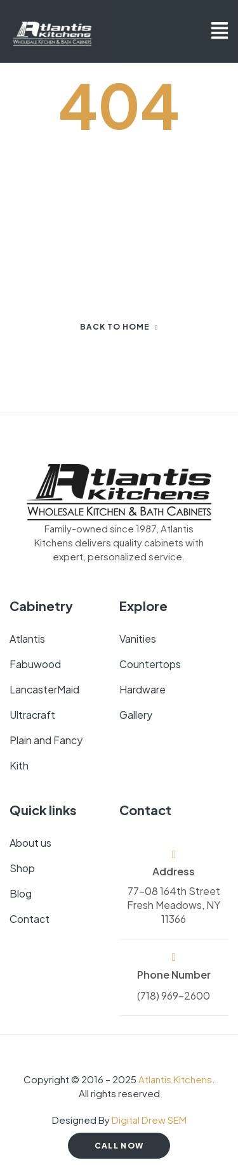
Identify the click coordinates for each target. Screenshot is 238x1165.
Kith (19, 765)
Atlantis (27, 638)
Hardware (142, 689)
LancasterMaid (44, 689)
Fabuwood (35, 664)
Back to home (119, 326)
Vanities (137, 638)
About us (30, 842)
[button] (219, 32)
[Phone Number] (173, 957)
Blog (21, 893)
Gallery (135, 714)
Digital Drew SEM (149, 1120)
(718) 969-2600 (173, 995)
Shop (22, 868)
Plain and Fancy (46, 740)
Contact (30, 918)
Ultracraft (32, 714)
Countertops (150, 664)
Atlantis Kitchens (175, 1079)
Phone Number (174, 974)
